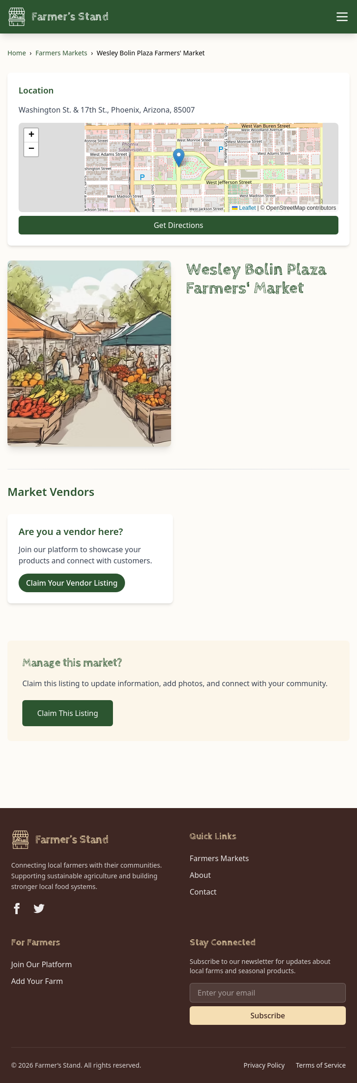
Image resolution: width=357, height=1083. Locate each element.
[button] (179, 157)
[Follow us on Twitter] (39, 908)
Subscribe (268, 1015)
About (200, 875)
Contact (203, 892)
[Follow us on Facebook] (16, 908)
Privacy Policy (264, 1065)
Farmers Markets (61, 52)
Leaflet (244, 208)
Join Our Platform (41, 964)
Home (16, 52)
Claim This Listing (67, 713)
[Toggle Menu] (342, 16)
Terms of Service (321, 1065)
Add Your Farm (37, 981)
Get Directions (179, 225)
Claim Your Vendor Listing (72, 583)
